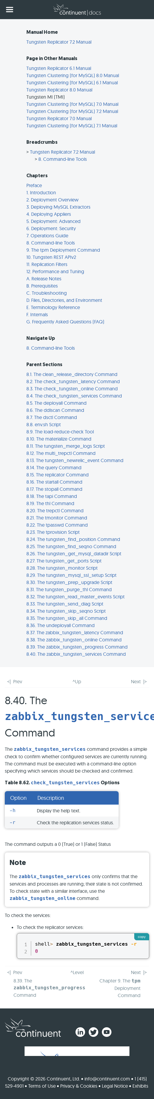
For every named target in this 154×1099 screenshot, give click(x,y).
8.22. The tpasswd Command (57, 525)
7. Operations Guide (47, 236)
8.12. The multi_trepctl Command (61, 453)
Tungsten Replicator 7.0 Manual (59, 118)
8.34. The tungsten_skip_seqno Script (66, 611)
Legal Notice (115, 1086)
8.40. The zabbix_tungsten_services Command (76, 654)
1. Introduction (41, 192)
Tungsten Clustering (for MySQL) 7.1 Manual (71, 126)
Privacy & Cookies (78, 1086)
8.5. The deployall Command (56, 403)
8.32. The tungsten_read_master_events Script (75, 597)
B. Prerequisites (42, 286)
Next (136, 681)
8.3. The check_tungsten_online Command (72, 389)
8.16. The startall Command (54, 482)
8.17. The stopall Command (54, 489)
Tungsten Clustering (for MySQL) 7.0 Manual (72, 104)
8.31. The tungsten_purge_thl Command (69, 589)
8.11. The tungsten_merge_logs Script (65, 446)
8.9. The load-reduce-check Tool (60, 432)
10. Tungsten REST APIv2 (51, 257)
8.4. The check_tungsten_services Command (74, 396)
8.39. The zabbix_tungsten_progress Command (77, 647)
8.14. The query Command (53, 467)
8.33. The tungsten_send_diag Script (64, 604)
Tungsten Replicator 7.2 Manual (58, 42)
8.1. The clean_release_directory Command (71, 374)
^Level (77, 972)
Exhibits (140, 1086)
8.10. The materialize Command (58, 439)
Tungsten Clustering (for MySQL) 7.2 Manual (72, 111)
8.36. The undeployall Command (60, 625)
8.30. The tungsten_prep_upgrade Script (69, 582)
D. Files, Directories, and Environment (64, 300)
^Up (77, 681)
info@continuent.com (107, 1079)
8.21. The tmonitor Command (56, 518)
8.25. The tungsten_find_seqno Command (71, 546)
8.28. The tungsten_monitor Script (62, 568)
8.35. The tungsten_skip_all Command (66, 618)
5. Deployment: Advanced (53, 221)
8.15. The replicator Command (57, 475)
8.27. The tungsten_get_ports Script (64, 561)
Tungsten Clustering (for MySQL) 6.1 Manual (72, 82)
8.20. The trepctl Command (55, 510)
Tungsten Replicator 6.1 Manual (58, 68)
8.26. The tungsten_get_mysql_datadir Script (73, 554)
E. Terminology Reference (53, 307)
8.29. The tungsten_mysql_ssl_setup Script (71, 575)
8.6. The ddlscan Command (55, 410)
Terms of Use (42, 1086)
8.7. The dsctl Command (51, 417)
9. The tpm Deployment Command (63, 250)
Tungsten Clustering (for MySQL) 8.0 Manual (72, 75)
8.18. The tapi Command (51, 496)
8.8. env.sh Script (43, 424)
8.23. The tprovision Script (53, 532)
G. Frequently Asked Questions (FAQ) (65, 322)
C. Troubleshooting (46, 293)
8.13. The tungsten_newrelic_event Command (74, 460)
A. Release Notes (43, 279)
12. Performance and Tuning (55, 271)
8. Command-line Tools (62, 159)
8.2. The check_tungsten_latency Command (73, 381)
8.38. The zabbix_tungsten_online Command (74, 640)
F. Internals (37, 314)
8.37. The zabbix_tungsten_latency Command (74, 632)
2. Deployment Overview (52, 200)
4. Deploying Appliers (48, 214)
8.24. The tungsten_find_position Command (73, 539)
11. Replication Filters (46, 264)
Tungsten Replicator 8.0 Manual (59, 90)
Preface (34, 185)
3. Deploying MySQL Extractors (58, 207)
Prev (17, 681)
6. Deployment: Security (51, 228)
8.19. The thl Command (50, 503)
